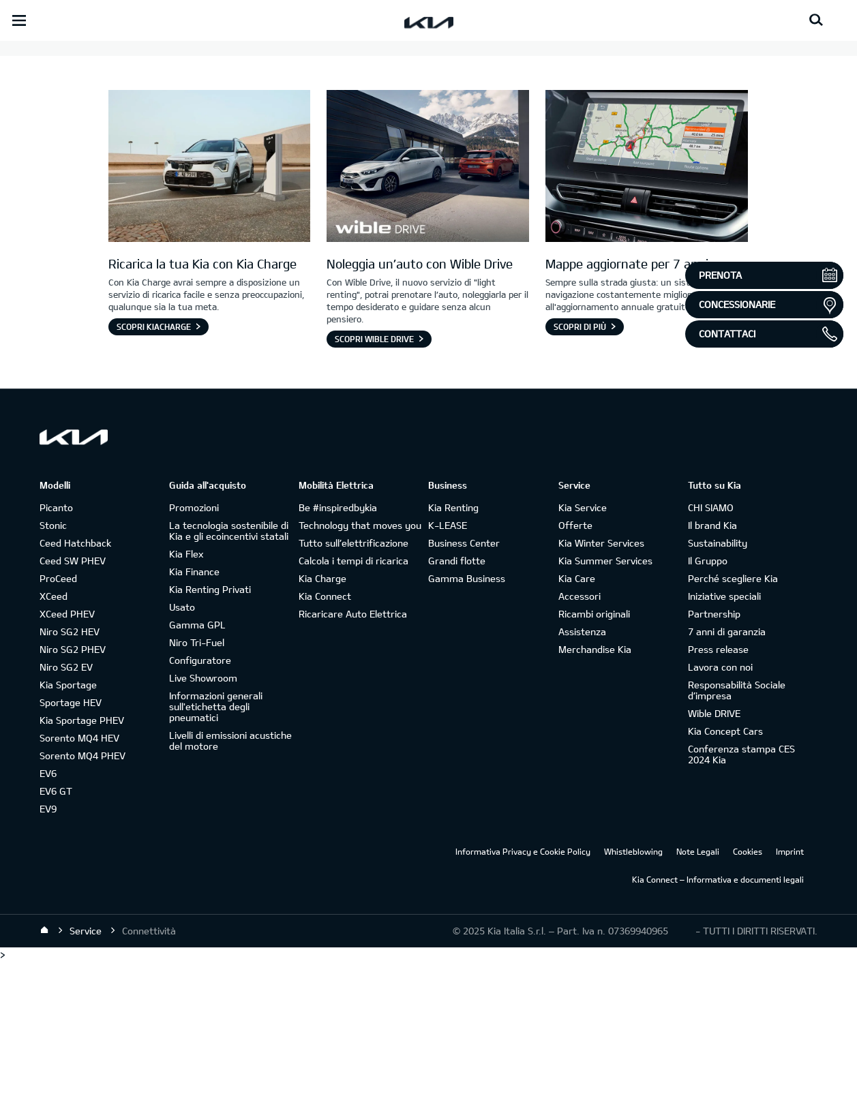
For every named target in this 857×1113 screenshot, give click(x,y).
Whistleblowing (633, 1002)
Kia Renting (453, 658)
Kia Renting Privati (210, 740)
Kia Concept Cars (725, 881)
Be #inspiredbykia (338, 658)
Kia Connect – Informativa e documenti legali (718, 1030)
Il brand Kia (712, 676)
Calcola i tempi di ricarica (353, 711)
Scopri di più (580, 477)
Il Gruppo (707, 711)
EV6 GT (56, 941)
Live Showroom (203, 828)
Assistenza (582, 782)
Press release (718, 800)
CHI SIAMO (711, 658)
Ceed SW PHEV (73, 711)
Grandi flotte (456, 711)
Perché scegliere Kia (733, 729)
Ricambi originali (594, 764)
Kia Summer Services (605, 711)
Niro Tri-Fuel (196, 793)
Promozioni (194, 658)
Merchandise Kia (594, 800)
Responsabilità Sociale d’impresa (736, 840)
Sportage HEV (71, 853)
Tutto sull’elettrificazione (353, 693)
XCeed (53, 746)
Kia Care (576, 729)
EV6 (48, 924)
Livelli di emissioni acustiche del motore (230, 891)
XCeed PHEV (67, 764)
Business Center (464, 693)
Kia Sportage (68, 835)
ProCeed (58, 729)
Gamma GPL (197, 775)
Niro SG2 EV (66, 817)
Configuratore (200, 811)
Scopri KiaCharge (154, 477)
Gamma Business (466, 729)
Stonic (53, 676)
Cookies (747, 1002)
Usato (182, 757)
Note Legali (697, 1002)
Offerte (575, 676)
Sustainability (717, 693)
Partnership (714, 764)
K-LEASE (447, 676)
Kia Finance (194, 722)
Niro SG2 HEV (70, 782)
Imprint (790, 1002)
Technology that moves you (360, 676)
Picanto (56, 658)
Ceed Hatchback (75, 693)
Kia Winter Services (601, 693)
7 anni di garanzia (727, 782)
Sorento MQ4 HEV (79, 888)
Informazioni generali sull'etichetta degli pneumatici (215, 857)
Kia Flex (186, 704)
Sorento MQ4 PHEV (82, 906)
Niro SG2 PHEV (73, 800)
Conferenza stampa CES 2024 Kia (741, 905)
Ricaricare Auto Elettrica (353, 764)
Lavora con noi (720, 817)
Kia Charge (322, 729)
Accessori (579, 746)
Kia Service (582, 658)
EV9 (48, 959)
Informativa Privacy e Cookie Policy (522, 1002)
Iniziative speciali (724, 746)
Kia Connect (325, 746)
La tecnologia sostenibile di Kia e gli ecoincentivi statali (228, 681)
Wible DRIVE (714, 864)
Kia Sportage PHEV (82, 870)
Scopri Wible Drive (374, 489)
